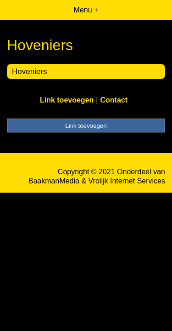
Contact (114, 100)
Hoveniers (29, 71)
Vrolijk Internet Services (127, 181)
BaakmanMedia (53, 181)
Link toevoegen (67, 100)
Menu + (86, 10)
